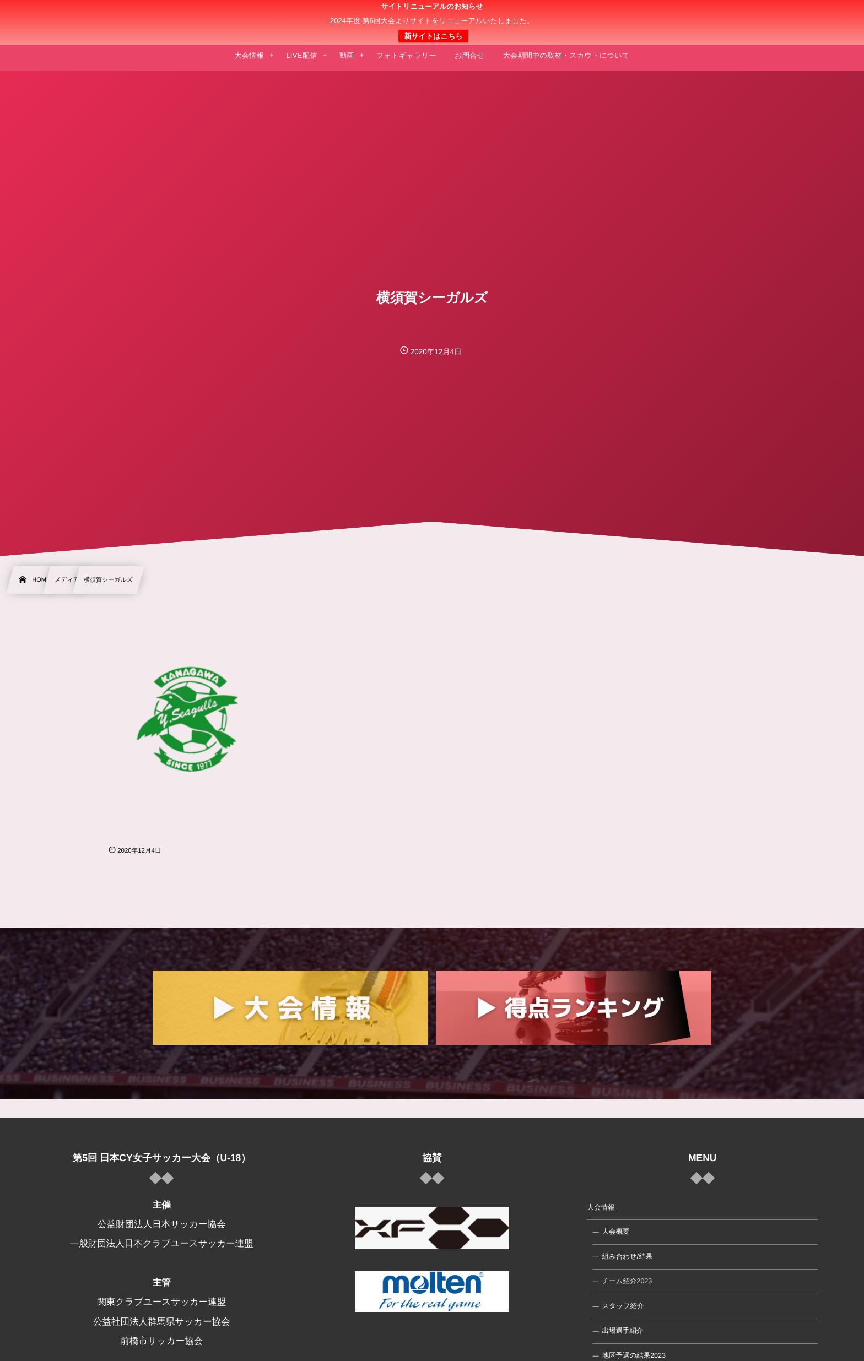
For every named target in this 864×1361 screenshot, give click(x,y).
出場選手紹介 (622, 1331)
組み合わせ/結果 (627, 1256)
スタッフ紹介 (623, 1306)
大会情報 (600, 1207)
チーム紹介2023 (627, 1281)
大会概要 (615, 1231)
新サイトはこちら (433, 36)
